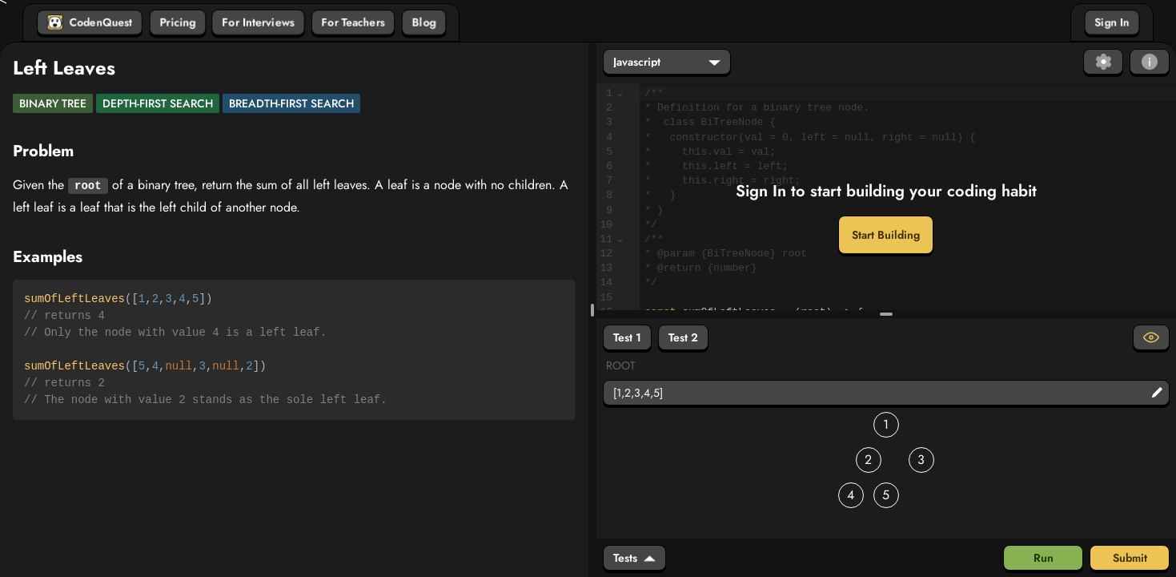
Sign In (1112, 22)
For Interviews (258, 22)
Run (1044, 558)
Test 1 (627, 337)
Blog (423, 22)
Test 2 (683, 337)
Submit (1130, 558)
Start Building (886, 235)
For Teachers (353, 22)
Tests (634, 558)
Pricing (177, 22)
